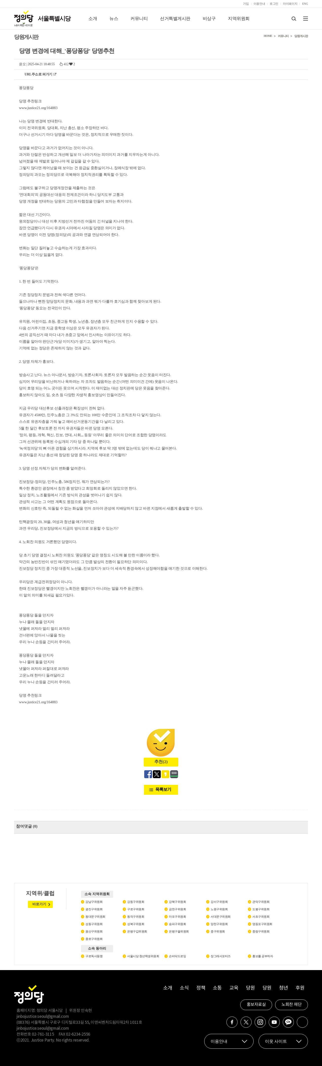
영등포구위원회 (262, 924)
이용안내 (259, 3)
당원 (250, 988)
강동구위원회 (135, 902)
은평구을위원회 (179, 931)
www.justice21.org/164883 (38, 108)
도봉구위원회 (260, 909)
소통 (217, 988)
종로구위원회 (93, 939)
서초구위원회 (260, 916)
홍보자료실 (256, 1004)
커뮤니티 (139, 18)
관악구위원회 (260, 902)
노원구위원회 (219, 909)
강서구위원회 (219, 902)
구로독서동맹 (93, 956)
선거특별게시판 (175, 18)
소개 (92, 18)
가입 (246, 3)
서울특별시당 (54, 18)
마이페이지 (290, 3)
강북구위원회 (177, 902)
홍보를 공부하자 (262, 956)
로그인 (274, 3)
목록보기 (163, 789)
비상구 (209, 18)
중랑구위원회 (260, 931)
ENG (305, 3)
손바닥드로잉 (177, 956)
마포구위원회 (177, 916)
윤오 (22, 64)
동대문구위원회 (95, 916)
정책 (200, 988)
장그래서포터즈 (221, 956)
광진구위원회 (93, 909)
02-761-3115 (43, 1034)
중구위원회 (218, 931)
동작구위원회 (135, 916)
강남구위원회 (93, 902)
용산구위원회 (93, 931)
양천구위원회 (219, 924)
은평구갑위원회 (137, 931)
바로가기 (39, 904)
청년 (283, 988)
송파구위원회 (177, 924)
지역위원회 (239, 18)
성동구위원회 (93, 924)
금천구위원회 (177, 909)
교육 (233, 988)
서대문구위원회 (221, 916)
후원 (300, 988)
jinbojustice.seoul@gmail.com (43, 1016)
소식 (184, 988)
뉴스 (113, 18)
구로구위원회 (135, 909)
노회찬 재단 (292, 1004)
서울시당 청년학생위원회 (143, 956)
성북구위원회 (135, 924)
